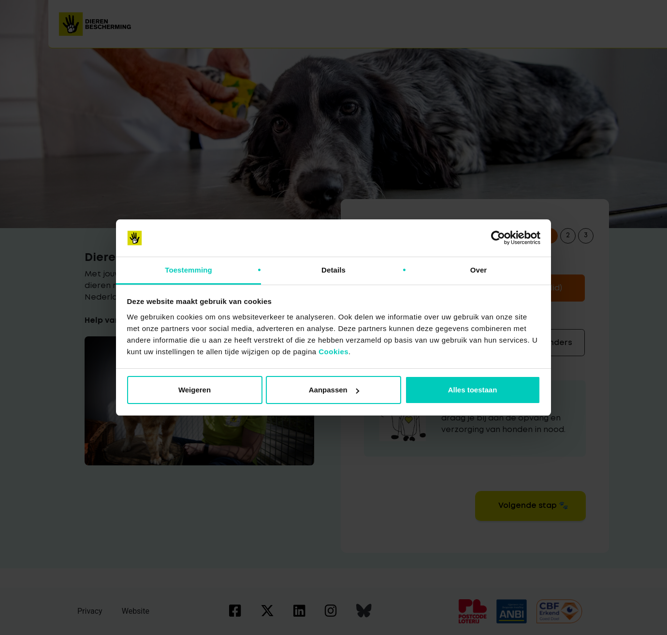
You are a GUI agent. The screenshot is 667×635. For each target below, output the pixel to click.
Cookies (333, 351)
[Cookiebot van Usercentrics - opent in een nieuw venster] (498, 238)
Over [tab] (478, 270)
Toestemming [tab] (188, 270)
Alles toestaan (472, 390)
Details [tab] (333, 270)
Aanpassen (334, 390)
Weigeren (194, 390)
